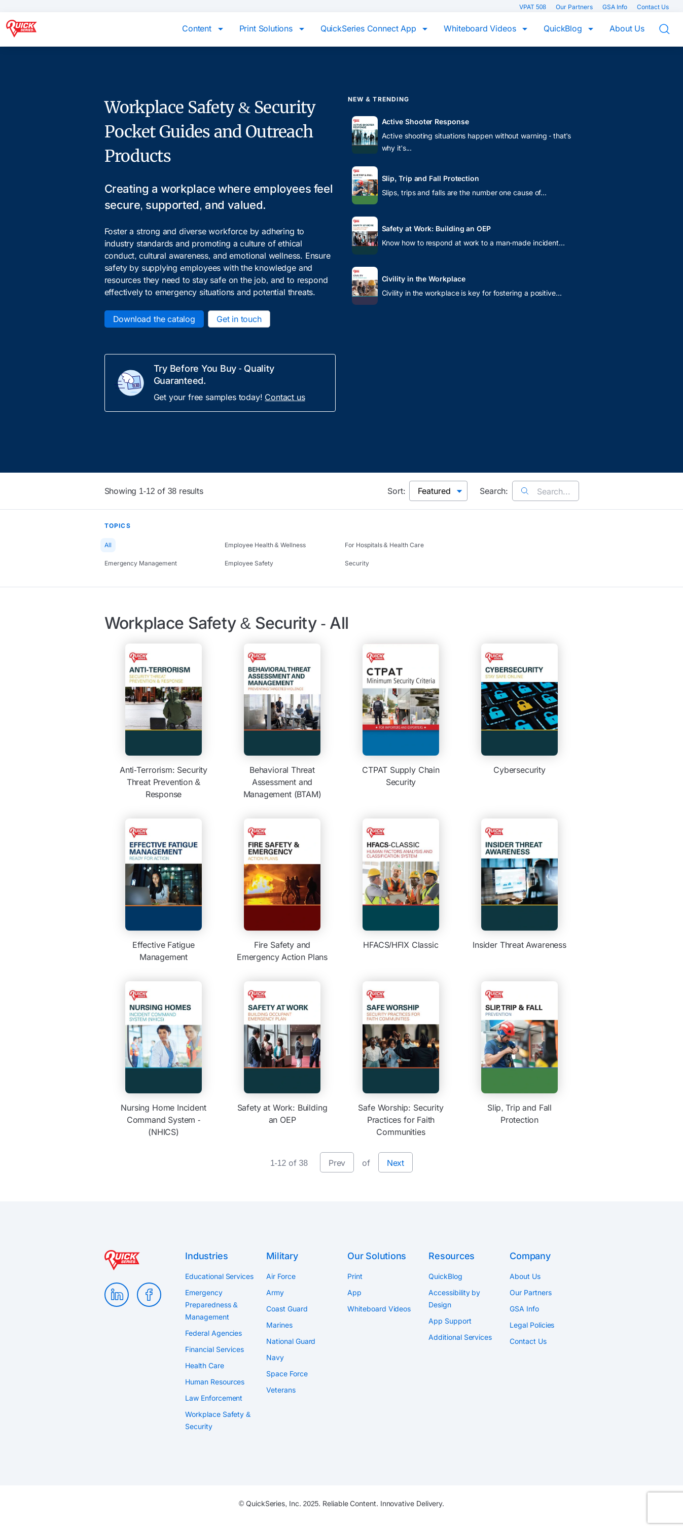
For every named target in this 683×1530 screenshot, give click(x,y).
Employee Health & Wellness (265, 545)
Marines (279, 1325)
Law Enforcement (213, 1398)
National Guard (290, 1341)
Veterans (280, 1389)
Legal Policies (532, 1325)
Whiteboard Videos (481, 28)
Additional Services (459, 1337)
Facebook (149, 1295)
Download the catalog (154, 319)
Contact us (285, 397)
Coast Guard (286, 1308)
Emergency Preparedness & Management (211, 1304)
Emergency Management (140, 563)
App (354, 1292)
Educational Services (219, 1276)
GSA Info (615, 7)
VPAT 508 (533, 7)
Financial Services (214, 1349)
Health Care (204, 1365)
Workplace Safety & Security (217, 1420)
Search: (494, 491)
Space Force (286, 1373)
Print (355, 1276)
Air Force (280, 1276)
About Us (626, 28)
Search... (545, 491)
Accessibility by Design (454, 1298)
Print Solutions (267, 28)
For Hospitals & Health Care (384, 545)
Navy (275, 1357)
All (108, 545)
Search (671, 29)
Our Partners (575, 7)
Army (275, 1292)
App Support (449, 1320)
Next (395, 1163)
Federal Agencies (213, 1333)
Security (357, 563)
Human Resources (214, 1381)
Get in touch (239, 319)
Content (198, 28)
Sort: (396, 491)
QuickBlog (564, 28)
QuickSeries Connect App (369, 28)
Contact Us (653, 7)
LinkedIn (116, 1295)
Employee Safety (249, 563)
